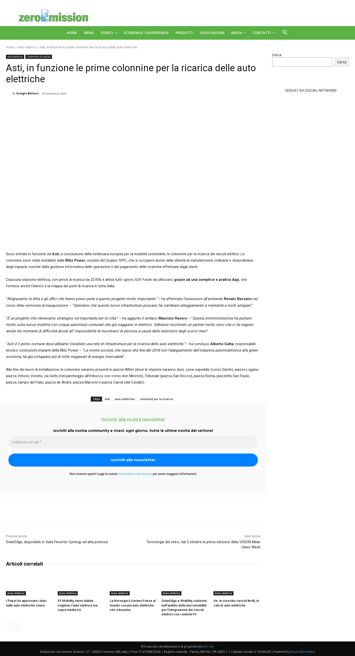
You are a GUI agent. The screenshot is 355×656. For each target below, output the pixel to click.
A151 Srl (207, 646)
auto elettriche (125, 399)
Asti (107, 399)
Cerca (276, 54)
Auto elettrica (27, 47)
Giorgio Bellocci (27, 93)
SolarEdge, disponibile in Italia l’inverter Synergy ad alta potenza (57, 542)
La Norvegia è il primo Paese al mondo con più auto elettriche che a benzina (132, 605)
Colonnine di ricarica (38, 57)
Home (10, 47)
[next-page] (17, 626)
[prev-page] (9, 626)
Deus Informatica (303, 651)
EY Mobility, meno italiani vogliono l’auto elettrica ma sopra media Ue (77, 605)
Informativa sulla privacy (135, 474)
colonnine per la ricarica (156, 399)
